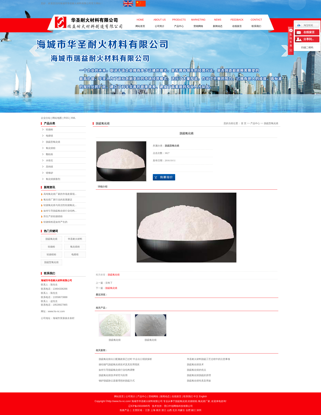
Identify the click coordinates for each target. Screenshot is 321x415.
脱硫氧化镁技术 (195, 364)
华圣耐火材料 (75, 239)
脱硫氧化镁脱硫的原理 (199, 375)
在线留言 (237, 20)
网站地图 (57, 118)
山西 (169, 410)
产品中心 (179, 20)
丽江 (193, 410)
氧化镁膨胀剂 (53, 179)
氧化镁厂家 (204, 401)
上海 (153, 410)
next (286, 51)
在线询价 (164, 177)
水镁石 (49, 160)
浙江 (163, 410)
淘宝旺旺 (305, 25)
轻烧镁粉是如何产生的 (55, 222)
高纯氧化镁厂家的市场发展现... (60, 194)
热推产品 (124, 410)
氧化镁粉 (50, 148)
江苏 (147, 410)
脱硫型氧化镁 (53, 142)
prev (34, 51)
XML (73, 118)
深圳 (199, 410)
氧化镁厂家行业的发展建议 (57, 199)
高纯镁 (49, 166)
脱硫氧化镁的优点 (196, 369)
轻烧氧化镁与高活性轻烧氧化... (60, 205)
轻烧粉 (49, 129)
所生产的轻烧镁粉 (53, 216)
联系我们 (256, 20)
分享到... (308, 39)
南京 (158, 410)
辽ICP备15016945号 (139, 406)
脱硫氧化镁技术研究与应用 (113, 375)
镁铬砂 (49, 172)
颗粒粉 (49, 154)
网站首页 (140, 20)
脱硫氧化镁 (51, 239)
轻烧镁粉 (51, 254)
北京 (174, 410)
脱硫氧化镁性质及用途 (199, 380)
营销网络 (198, 20)
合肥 (188, 410)
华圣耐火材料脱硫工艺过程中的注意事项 (208, 359)
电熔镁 (49, 135)
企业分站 (45, 118)
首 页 (243, 123)
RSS (66, 118)
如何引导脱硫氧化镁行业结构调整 (117, 369)
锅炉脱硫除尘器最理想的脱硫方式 (117, 380)
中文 (196, 396)
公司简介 (159, 20)
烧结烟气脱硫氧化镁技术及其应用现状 (119, 364)
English (203, 396)
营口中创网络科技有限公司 (178, 406)
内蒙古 (181, 410)
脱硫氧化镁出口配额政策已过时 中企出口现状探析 (125, 359)
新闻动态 (217, 20)
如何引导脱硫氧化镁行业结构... (60, 210)
